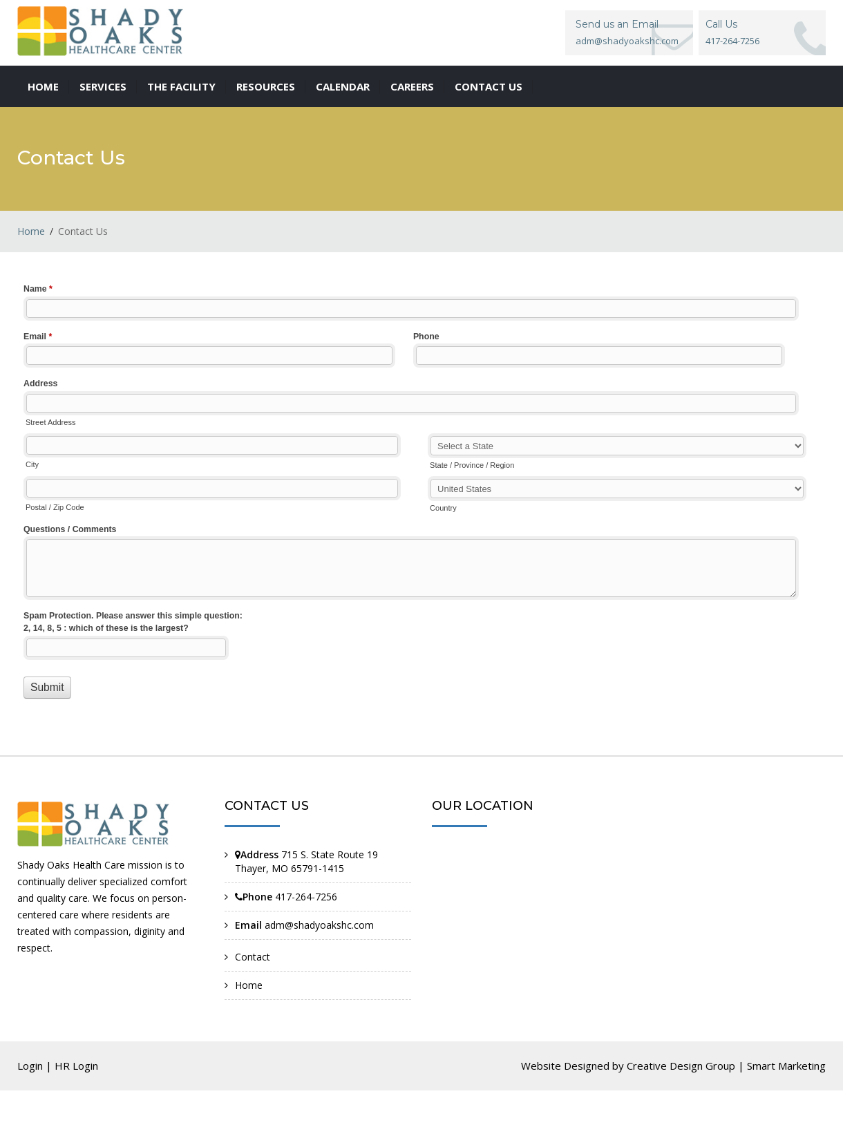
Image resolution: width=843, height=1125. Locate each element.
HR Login (76, 1065)
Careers (412, 86)
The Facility (181, 86)
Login (30, 1065)
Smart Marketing (786, 1065)
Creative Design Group (681, 1065)
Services (102, 86)
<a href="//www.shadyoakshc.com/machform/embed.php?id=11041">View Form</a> (421, 505)
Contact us (488, 86)
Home (43, 86)
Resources (265, 86)
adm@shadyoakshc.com (627, 41)
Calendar (343, 86)
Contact (252, 956)
